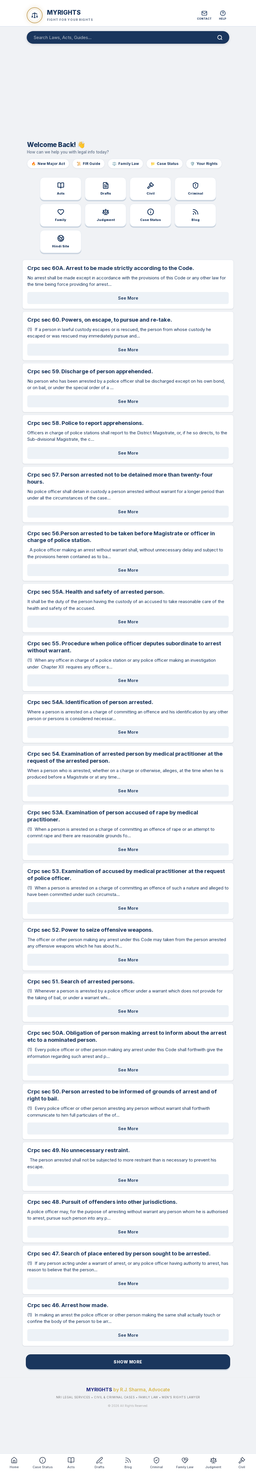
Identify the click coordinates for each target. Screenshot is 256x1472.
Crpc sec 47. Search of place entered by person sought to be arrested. (118, 1253)
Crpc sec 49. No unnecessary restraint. (78, 1150)
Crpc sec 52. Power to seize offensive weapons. (90, 929)
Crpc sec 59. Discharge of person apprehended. (90, 371)
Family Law (125, 163)
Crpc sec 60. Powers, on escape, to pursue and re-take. (99, 319)
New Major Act (48, 163)
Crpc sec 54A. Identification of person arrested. (90, 702)
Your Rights (204, 163)
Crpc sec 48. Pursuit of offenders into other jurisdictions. (102, 1201)
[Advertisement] (128, 89)
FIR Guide (88, 163)
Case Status (164, 163)
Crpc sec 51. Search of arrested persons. (80, 981)
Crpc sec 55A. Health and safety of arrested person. (95, 591)
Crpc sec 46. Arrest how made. (67, 1305)
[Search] (220, 37)
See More (128, 298)
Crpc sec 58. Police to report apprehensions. (85, 423)
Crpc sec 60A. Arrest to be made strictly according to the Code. (110, 268)
